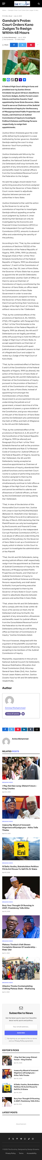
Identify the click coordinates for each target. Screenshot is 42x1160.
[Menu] (3, 3)
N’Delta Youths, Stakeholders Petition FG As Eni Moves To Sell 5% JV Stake (26, 1086)
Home (4, 10)
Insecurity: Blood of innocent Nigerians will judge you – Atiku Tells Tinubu (20, 827)
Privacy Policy (20, 1041)
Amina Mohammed (10, 37)
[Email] (23, 713)
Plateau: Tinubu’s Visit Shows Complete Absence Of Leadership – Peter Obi (19, 947)
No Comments (7, 39)
